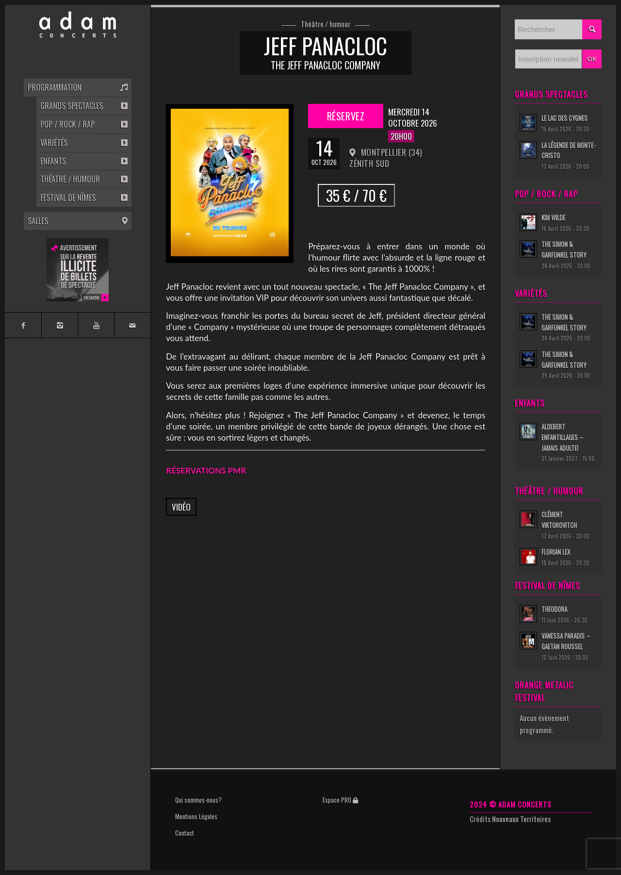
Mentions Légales (196, 816)
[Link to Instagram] (59, 325)
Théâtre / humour (325, 24)
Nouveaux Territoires (521, 818)
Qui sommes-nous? (198, 800)
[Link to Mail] (132, 325)
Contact (184, 833)
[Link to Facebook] (23, 325)
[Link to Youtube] (96, 325)
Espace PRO (340, 800)
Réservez (346, 116)
